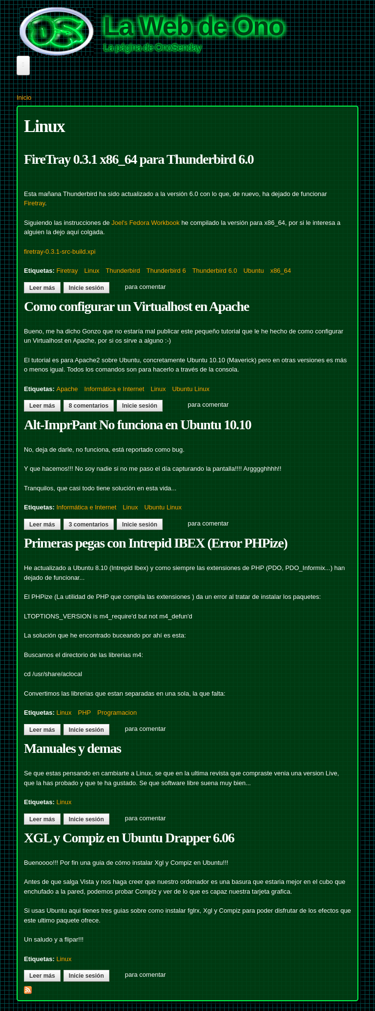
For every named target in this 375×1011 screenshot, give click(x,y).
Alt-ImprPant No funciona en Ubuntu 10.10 (137, 424)
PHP (84, 712)
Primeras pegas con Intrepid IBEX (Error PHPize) (155, 542)
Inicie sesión (86, 288)
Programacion (117, 712)
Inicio (24, 97)
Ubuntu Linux (190, 389)
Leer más (45, 288)
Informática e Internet (114, 389)
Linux (92, 270)
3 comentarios (88, 524)
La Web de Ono (194, 26)
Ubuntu (253, 270)
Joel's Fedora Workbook (145, 222)
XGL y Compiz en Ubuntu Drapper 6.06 (129, 837)
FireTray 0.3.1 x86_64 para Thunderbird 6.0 (138, 159)
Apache (67, 389)
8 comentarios (88, 405)
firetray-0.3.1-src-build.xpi (60, 251)
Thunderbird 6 (166, 270)
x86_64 (280, 270)
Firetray (34, 203)
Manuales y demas (72, 748)
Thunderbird (123, 270)
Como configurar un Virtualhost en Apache (136, 306)
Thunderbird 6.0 (214, 270)
